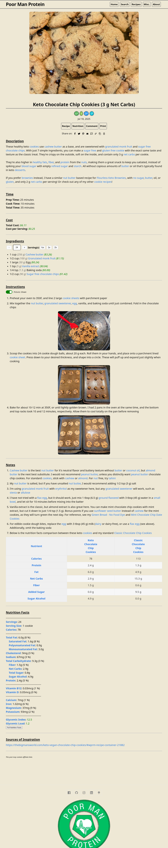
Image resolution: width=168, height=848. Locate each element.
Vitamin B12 (13, 688)
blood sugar (29, 166)
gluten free (109, 150)
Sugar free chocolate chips (43, 274)
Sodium (11, 657)
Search (125, 4)
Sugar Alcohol (36, 598)
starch (77, 166)
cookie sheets (71, 298)
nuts (84, 162)
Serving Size (13, 625)
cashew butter (53, 146)
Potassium (12, 712)
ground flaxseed (109, 498)
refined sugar (59, 166)
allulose (25, 492)
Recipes (136, 4)
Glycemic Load (15, 723)
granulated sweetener (57, 303)
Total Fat (11, 637)
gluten (10, 181)
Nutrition (77, 126)
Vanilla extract (30, 266)
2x (55, 247)
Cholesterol (13, 653)
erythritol (61, 488)
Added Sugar (36, 592)
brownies (27, 178)
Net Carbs (36, 578)
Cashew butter (34, 254)
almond (83, 478)
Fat (36, 572)
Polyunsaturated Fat (22, 645)
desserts (20, 170)
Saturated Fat (17, 641)
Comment (92, 126)
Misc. (147, 4)
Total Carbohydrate (18, 661)
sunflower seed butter (107, 511)
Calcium (11, 700)
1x (49, 247)
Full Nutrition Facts (14, 727)
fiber (51, 162)
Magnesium (13, 708)
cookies (34, 146)
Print (103, 126)
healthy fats (40, 162)
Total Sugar (16, 672)
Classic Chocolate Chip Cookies (133, 533)
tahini (112, 478)
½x (42, 247)
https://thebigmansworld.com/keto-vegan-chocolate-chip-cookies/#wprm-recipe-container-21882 (65, 745)
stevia (13, 492)
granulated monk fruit (118, 146)
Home (114, 4)
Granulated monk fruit (41, 258)
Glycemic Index (16, 719)
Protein (36, 565)
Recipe (66, 126)
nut (96, 478)
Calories (36, 558)
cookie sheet (17, 357)
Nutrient (36, 546)
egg (74, 303)
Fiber (36, 585)
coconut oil (133, 470)
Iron (8, 704)
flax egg (42, 498)
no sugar (138, 178)
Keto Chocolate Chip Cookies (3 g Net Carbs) (84, 104)
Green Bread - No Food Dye (108, 514)
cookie (120, 150)
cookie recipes (103, 181)
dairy (98, 524)
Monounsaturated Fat (23, 649)
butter (125, 166)
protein (64, 162)
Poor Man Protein (25, 4)
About (156, 4)
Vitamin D (12, 692)
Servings (11, 622)
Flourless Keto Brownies (111, 178)
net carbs (129, 154)
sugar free (90, 150)
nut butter (69, 178)
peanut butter (89, 474)
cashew (69, 478)
